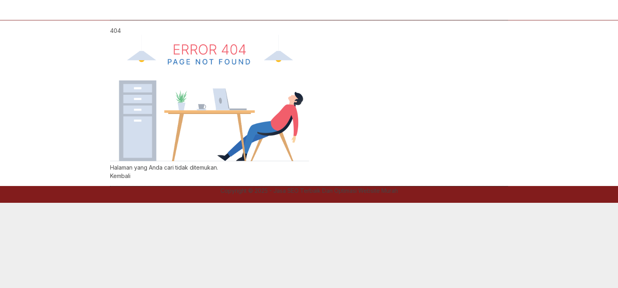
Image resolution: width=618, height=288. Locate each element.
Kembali (120, 175)
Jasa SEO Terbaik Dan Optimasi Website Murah (335, 190)
